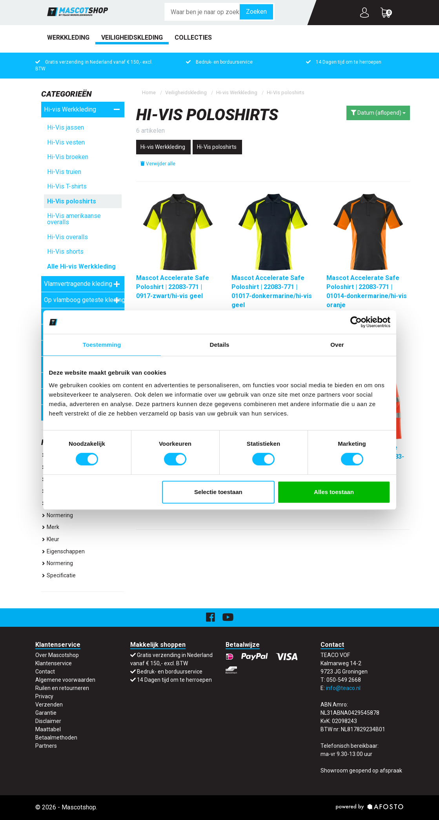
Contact (45, 671)
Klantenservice (53, 663)
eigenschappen (63, 551)
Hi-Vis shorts (65, 251)
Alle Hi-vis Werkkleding (81, 266)
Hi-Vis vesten (66, 142)
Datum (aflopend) (378, 113)
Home (149, 92)
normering (57, 563)
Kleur (50, 539)
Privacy (44, 696)
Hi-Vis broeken (67, 157)
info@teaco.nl (343, 688)
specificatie (58, 575)
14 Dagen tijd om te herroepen (348, 62)
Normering (57, 515)
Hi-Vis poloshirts (71, 201)
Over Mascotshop (57, 655)
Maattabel (48, 729)
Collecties (193, 37)
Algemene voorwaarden (65, 680)
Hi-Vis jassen (65, 127)
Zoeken (256, 11)
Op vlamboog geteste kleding (84, 300)
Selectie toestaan (218, 492)
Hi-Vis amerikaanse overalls (74, 219)
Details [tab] (220, 344)
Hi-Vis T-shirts (67, 186)
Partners (46, 746)
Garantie (45, 713)
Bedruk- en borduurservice (224, 62)
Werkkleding (68, 37)
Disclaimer (48, 721)
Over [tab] (337, 344)
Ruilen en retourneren (62, 688)
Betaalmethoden (56, 737)
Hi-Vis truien (64, 172)
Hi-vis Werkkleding (82, 109)
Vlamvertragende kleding (82, 284)
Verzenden (49, 704)
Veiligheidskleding (132, 37)
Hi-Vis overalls (67, 237)
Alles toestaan (334, 492)
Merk (50, 527)
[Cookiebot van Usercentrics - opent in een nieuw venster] (356, 322)
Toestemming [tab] (102, 344)
